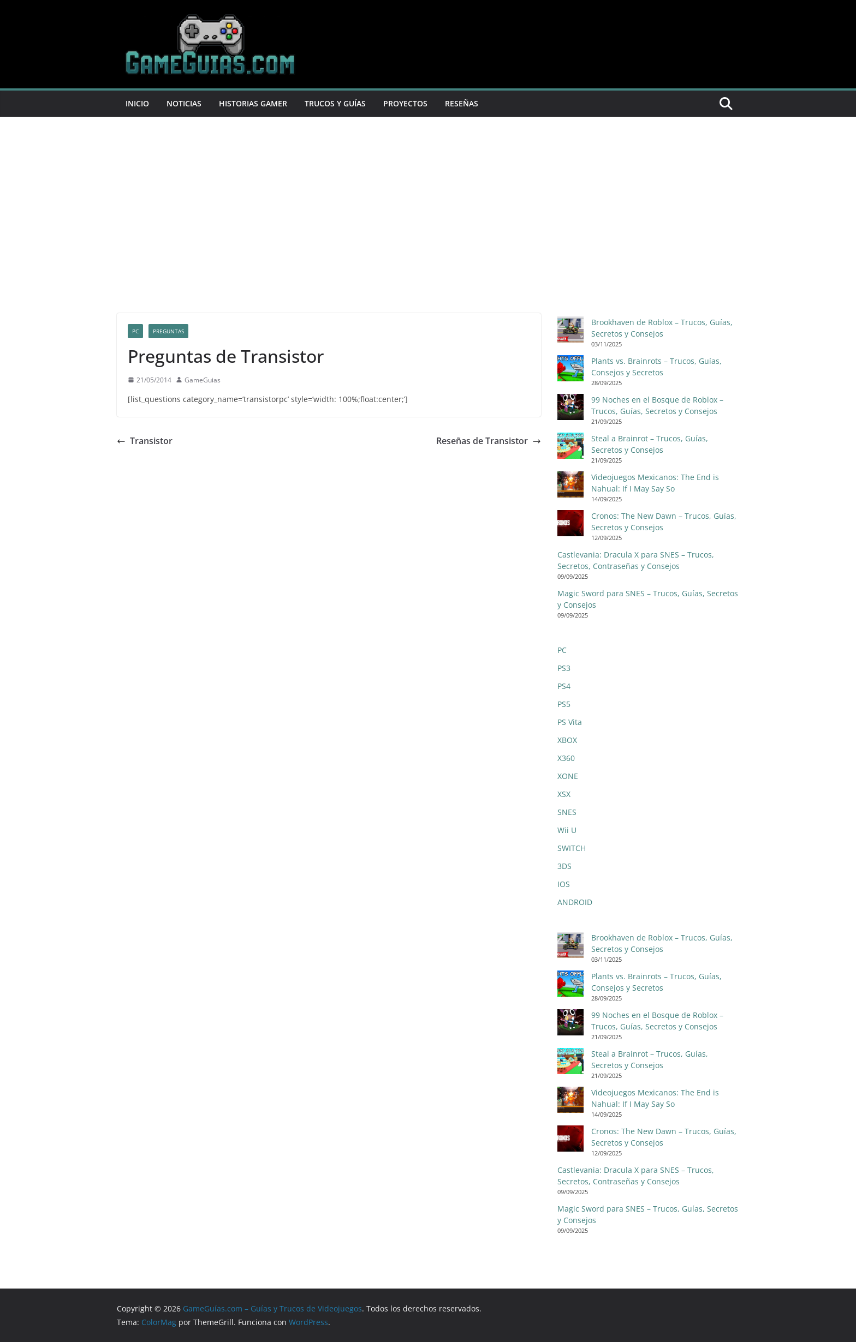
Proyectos (405, 103)
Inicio (137, 103)
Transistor (145, 441)
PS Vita (569, 722)
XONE (567, 776)
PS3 (563, 668)
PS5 (563, 704)
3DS (564, 866)
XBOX (567, 740)
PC (135, 331)
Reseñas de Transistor (488, 441)
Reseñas (461, 103)
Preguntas (168, 331)
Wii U (566, 830)
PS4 (563, 686)
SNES (566, 812)
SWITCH (571, 848)
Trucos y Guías (335, 103)
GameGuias (203, 380)
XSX (563, 794)
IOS (563, 884)
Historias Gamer (253, 103)
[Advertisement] (428, 231)
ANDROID (574, 902)
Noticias (184, 103)
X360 (566, 758)
